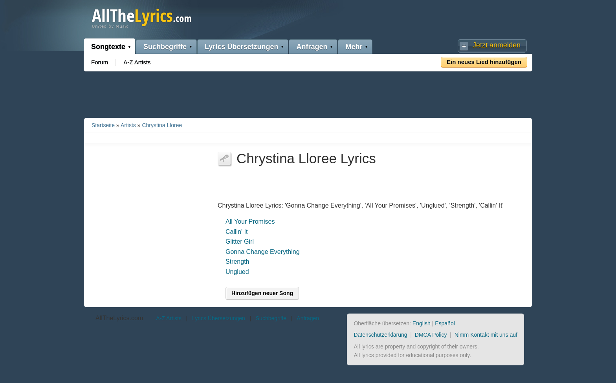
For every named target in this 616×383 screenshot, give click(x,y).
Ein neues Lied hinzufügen (484, 61)
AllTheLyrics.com (119, 318)
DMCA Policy (431, 335)
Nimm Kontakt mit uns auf (486, 335)
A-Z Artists (136, 62)
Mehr (353, 47)
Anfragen (311, 47)
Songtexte (108, 47)
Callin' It (237, 231)
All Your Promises (250, 221)
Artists (128, 125)
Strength (237, 261)
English (421, 323)
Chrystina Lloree (162, 125)
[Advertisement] (308, 93)
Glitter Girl (240, 241)
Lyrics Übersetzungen (241, 47)
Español (445, 323)
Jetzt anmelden (497, 45)
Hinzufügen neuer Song (262, 293)
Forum (99, 62)
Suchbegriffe (165, 47)
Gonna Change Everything (263, 251)
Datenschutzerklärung (380, 335)
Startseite (103, 125)
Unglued (237, 271)
